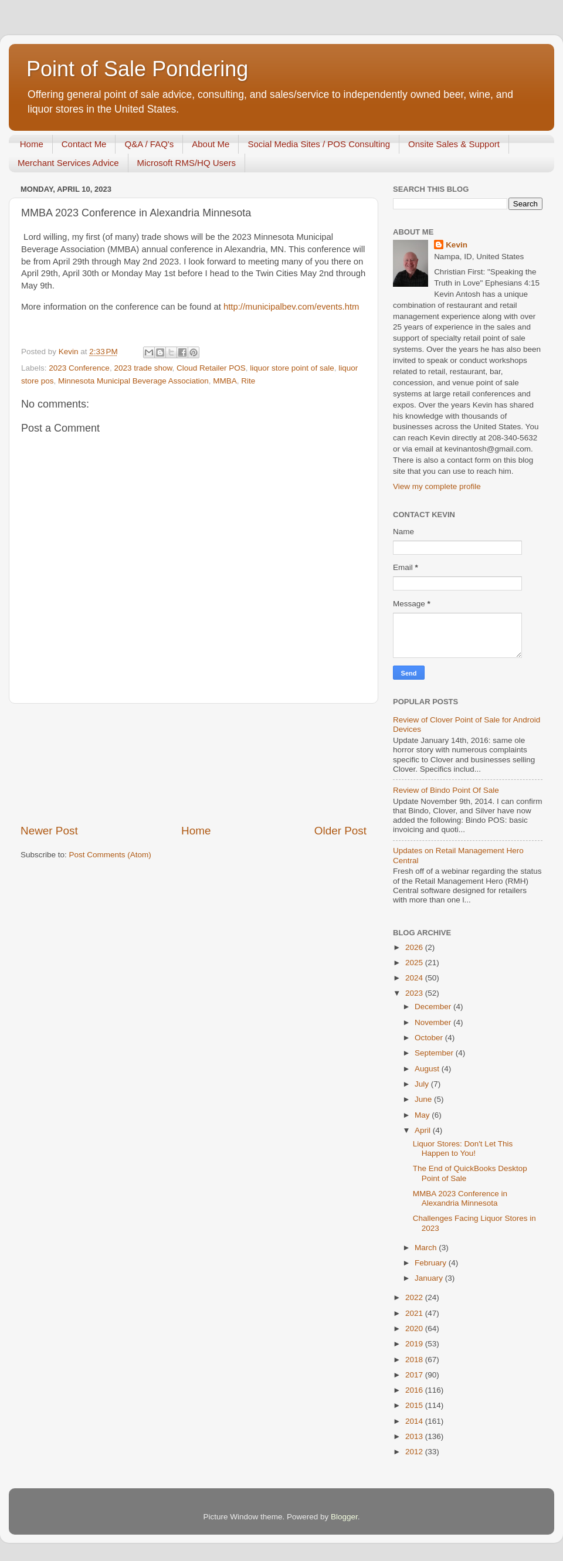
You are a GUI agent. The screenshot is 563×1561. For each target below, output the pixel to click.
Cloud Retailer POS (211, 368)
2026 (415, 947)
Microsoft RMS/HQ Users (186, 163)
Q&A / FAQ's (149, 144)
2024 (415, 977)
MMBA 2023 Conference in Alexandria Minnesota (460, 1198)
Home (31, 144)
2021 (415, 1313)
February (432, 1262)
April (424, 1130)
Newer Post (49, 830)
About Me (210, 144)
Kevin (456, 244)
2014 (415, 1421)
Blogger (344, 1516)
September (435, 1052)
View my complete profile (437, 486)
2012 (415, 1451)
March (427, 1247)
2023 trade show (143, 368)
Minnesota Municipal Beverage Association (133, 380)
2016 (415, 1390)
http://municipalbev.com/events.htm (291, 306)
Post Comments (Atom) (110, 854)
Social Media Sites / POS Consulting (318, 144)
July (423, 1084)
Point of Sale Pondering (137, 69)
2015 (415, 1405)
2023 (415, 993)
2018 (415, 1359)
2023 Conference (79, 368)
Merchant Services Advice (68, 163)
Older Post (340, 830)
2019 (415, 1343)
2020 (415, 1328)
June (424, 1099)
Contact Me (84, 144)
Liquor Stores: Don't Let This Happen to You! (463, 1148)
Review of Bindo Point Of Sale (446, 790)
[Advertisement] (194, 763)
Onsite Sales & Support (454, 144)
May (423, 1115)
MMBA (225, 380)
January (430, 1278)
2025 (415, 962)
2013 (415, 1436)
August (428, 1068)
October (430, 1037)
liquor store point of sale (292, 368)
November (434, 1022)
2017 (415, 1374)
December (434, 1006)
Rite (248, 380)
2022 (415, 1297)
